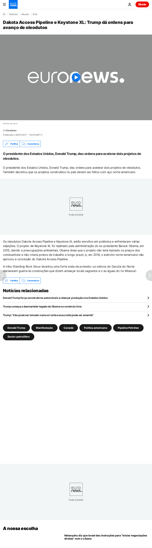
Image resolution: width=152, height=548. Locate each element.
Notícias (13, 14)
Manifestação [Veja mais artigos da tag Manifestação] (44, 327)
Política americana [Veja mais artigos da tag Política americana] (95, 327)
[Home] (4, 14)
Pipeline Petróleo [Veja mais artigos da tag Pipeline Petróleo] (128, 327)
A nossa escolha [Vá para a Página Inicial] (20, 528)
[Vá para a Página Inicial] (13, 4)
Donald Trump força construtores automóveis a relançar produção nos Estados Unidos (55, 297)
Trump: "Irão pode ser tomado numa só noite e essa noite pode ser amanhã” (48, 315)
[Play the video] (76, 77)
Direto (142, 4)
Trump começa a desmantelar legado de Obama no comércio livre (42, 306)
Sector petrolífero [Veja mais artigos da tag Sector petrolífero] (19, 336)
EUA (35, 14)
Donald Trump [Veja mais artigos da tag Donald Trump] (16, 327)
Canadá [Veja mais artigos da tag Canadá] (68, 327)
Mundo (25, 14)
